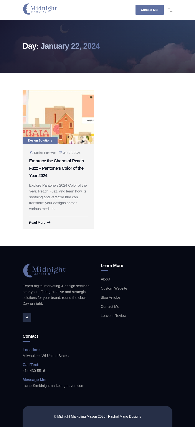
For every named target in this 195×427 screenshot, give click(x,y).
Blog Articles (111, 297)
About (105, 279)
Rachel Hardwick (42, 153)
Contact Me (110, 307)
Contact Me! (149, 9)
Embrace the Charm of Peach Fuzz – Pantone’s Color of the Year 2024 (56, 168)
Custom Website (114, 288)
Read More (37, 222)
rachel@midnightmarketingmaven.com (53, 386)
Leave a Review (113, 316)
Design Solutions (40, 140)
